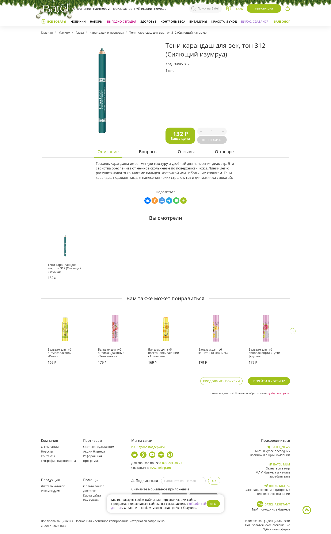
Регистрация (264, 8)
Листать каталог (53, 486)
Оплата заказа (93, 486)
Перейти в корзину (269, 381)
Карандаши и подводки (107, 32)
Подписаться (144, 480)
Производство (122, 9)
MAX (152, 468)
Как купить (91, 500)
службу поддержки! (278, 393)
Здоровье (148, 21)
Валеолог (282, 21)
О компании (82, 9)
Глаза (80, 32)
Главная (47, 32)
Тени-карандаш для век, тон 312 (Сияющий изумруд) (167, 32)
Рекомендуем (50, 491)
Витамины (198, 21)
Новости (47, 451)
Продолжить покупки (221, 381)
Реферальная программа (93, 458)
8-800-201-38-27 (170, 463)
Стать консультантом (98, 447)
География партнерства (58, 461)
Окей (213, 503)
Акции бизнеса (94, 451)
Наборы (96, 21)
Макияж (64, 32)
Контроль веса (173, 21)
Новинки (78, 21)
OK (214, 481)
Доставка (89, 491)
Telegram (164, 468)
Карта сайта (92, 495)
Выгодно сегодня (121, 21)
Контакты (48, 456)
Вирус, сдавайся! (255, 21)
